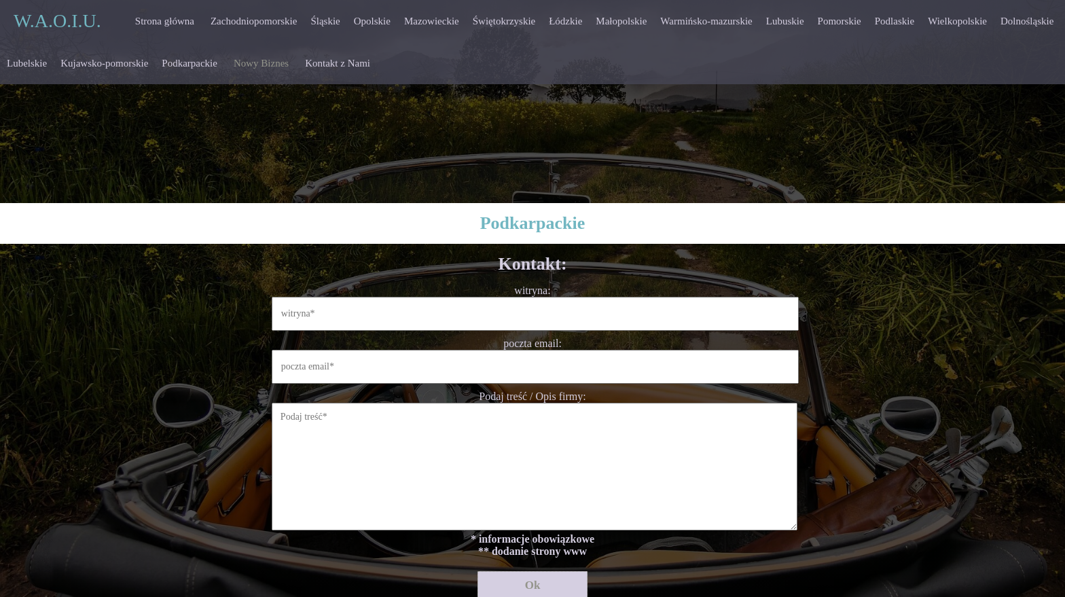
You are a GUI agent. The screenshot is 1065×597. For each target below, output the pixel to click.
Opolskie (372, 21)
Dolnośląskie (1026, 21)
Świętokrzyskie (504, 21)
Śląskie (325, 21)
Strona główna (164, 21)
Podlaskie (894, 21)
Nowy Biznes (261, 63)
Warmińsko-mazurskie (706, 21)
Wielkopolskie (957, 21)
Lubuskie (785, 21)
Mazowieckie (431, 21)
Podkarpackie (189, 63)
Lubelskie (27, 63)
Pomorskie (839, 21)
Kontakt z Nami (337, 63)
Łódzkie (565, 21)
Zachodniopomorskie (254, 21)
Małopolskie (621, 21)
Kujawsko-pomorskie (104, 63)
